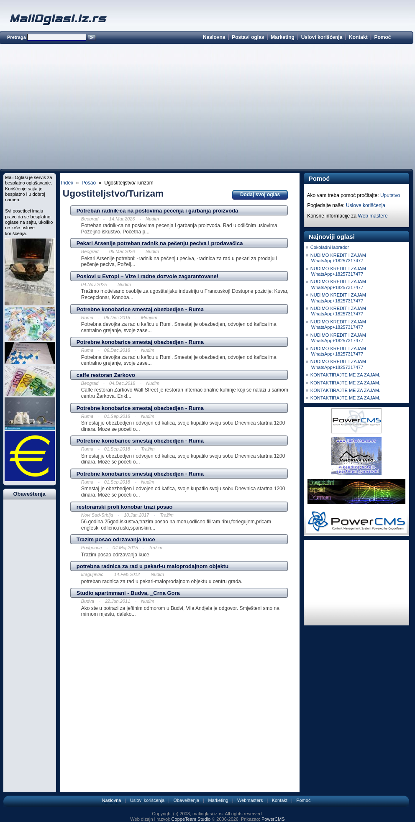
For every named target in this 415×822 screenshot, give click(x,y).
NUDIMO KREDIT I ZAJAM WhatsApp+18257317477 (338, 258)
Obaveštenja (186, 800)
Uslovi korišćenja (322, 37)
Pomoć (382, 37)
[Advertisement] (206, 107)
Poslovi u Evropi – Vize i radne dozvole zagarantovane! (147, 276)
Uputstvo (390, 195)
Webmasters (250, 800)
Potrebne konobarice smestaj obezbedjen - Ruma (140, 309)
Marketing (283, 37)
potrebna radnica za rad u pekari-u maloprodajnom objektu (152, 566)
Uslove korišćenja (365, 205)
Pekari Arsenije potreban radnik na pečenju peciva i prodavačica (160, 243)
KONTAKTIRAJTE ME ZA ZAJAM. (345, 374)
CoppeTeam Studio (191, 819)
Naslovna (214, 37)
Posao (89, 183)
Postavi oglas (248, 37)
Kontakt (358, 37)
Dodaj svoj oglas (260, 194)
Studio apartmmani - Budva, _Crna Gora (128, 593)
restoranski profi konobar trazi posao (125, 507)
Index (67, 183)
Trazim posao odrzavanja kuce (116, 539)
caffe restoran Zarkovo (106, 375)
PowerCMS (273, 819)
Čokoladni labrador (329, 247)
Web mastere (373, 216)
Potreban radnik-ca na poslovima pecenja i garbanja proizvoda (157, 210)
